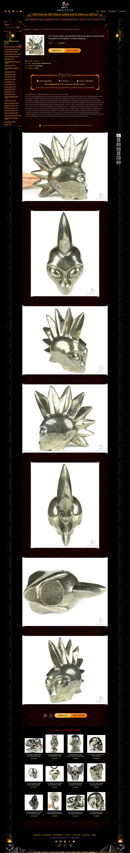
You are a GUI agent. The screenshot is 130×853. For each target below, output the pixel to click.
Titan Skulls (9, 82)
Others (8, 124)
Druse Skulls (10, 91)
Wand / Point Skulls (11, 103)
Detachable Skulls (11, 105)
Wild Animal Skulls (11, 108)
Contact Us (68, 835)
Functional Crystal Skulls (11, 118)
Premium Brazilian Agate (11, 97)
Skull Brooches (10, 74)
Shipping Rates (47, 835)
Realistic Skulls (11, 51)
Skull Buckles (10, 72)
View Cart (101, 11)
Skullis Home (26, 29)
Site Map (94, 835)
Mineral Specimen (11, 113)
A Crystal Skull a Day (12, 49)
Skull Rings (9, 59)
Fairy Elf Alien (10, 79)
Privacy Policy (76, 835)
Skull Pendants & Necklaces (12, 62)
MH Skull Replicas (11, 110)
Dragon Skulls (10, 87)
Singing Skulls (10, 84)
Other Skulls (10, 122)
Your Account (111, 11)
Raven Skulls (10, 89)
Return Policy (86, 835)
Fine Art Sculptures (12, 56)
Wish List (122, 11)
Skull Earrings (10, 65)
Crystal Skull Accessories (13, 115)
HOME (45, 715)
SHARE (50, 715)
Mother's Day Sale (11, 46)
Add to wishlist (73, 50)
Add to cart (56, 50)
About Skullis (37, 835)
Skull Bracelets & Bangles (12, 68)
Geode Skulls (10, 94)
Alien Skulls (10, 77)
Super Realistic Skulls (12, 54)
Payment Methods (58, 835)
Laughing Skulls (10, 100)
